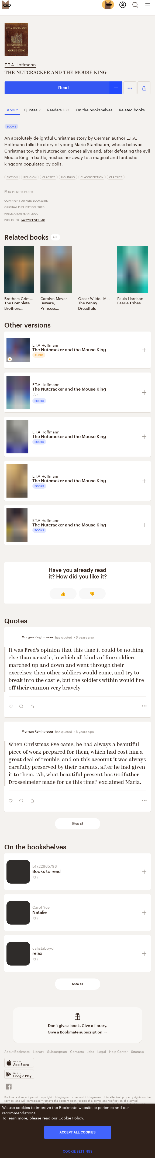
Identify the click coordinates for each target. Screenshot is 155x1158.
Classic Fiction (92, 177)
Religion (29, 177)
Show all (77, 823)
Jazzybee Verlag (33, 220)
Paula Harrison (130, 298)
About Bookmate (17, 1051)
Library (38, 1051)
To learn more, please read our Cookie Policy (42, 1118)
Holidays (68, 177)
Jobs (90, 1051)
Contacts (77, 1051)
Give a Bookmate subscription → (77, 1032)
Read (63, 87)
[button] (129, 87)
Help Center (118, 1051)
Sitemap (137, 1051)
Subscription (57, 1051)
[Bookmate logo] (6, 4)
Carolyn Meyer (53, 298)
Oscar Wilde (89, 298)
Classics (48, 177)
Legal (101, 1051)
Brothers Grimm (18, 298)
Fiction (12, 177)
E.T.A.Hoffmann (20, 64)
